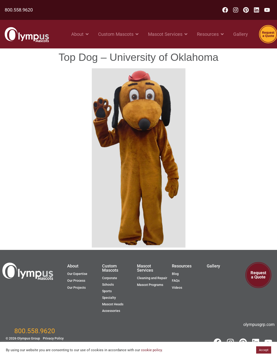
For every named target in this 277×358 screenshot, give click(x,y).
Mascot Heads (112, 304)
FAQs (176, 280)
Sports (107, 291)
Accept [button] (263, 350)
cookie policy (151, 350)
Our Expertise (77, 274)
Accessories (111, 311)
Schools (108, 284)
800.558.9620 (19, 10)
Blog (175, 274)
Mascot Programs (150, 285)
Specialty (109, 298)
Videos (177, 287)
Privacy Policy (53, 338)
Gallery (213, 265)
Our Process (76, 280)
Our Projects (76, 287)
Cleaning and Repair (152, 278)
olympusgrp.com (259, 324)
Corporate (109, 278)
